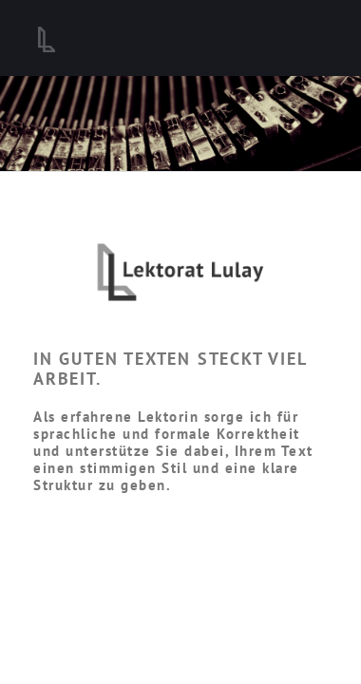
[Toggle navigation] (304, 38)
